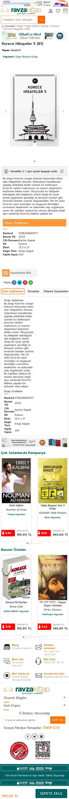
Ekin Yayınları (53, 517)
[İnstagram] (41, 736)
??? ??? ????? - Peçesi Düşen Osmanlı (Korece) (53, 604)
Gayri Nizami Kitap (20, 57)
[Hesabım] (50, 11)
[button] (34, 161)
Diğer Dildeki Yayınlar (37, 26)
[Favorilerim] (58, 11)
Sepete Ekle (51, 793)
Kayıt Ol (57, 720)
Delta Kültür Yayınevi (16, 611)
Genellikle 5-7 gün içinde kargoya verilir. (34, 171)
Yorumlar (33, 291)
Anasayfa (8, 26)
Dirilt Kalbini (16, 505)
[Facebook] (28, 736)
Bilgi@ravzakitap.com (56, 676)
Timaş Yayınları (16, 514)
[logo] (21, 11)
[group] (34, 110)
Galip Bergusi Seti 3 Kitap (53, 507)
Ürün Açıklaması (12, 291)
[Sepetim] (65, 11)
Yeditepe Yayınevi (52, 614)
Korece (55, 26)
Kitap (20, 26)
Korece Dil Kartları (16, 602)
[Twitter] (35, 736)
